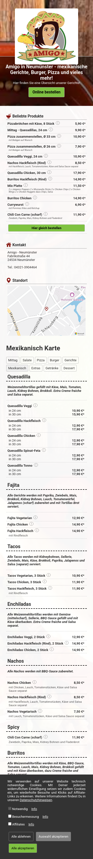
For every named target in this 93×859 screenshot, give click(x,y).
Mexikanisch (17, 368)
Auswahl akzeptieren (53, 836)
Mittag (12, 360)
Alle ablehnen (21, 836)
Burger (54, 360)
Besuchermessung (25, 816)
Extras (35, 368)
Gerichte (70, 360)
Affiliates (18, 824)
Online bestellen (46, 92)
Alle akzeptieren (22, 848)
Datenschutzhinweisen (36, 800)
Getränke (52, 368)
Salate (27, 360)
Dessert (69, 368)
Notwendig (20, 809)
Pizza (41, 360)
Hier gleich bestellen (47, 228)
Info (34, 809)
